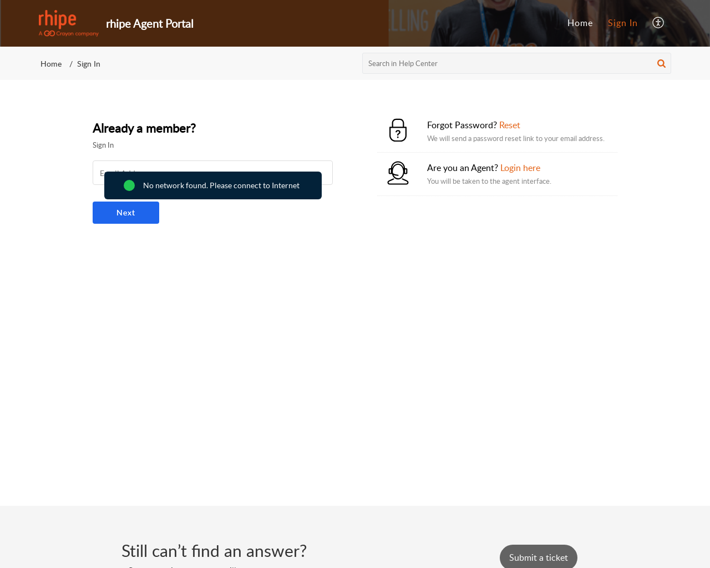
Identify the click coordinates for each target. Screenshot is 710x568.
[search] (517, 63)
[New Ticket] (538, 557)
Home (580, 23)
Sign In (623, 23)
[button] (658, 23)
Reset (509, 125)
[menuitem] (580, 23)
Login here (520, 168)
